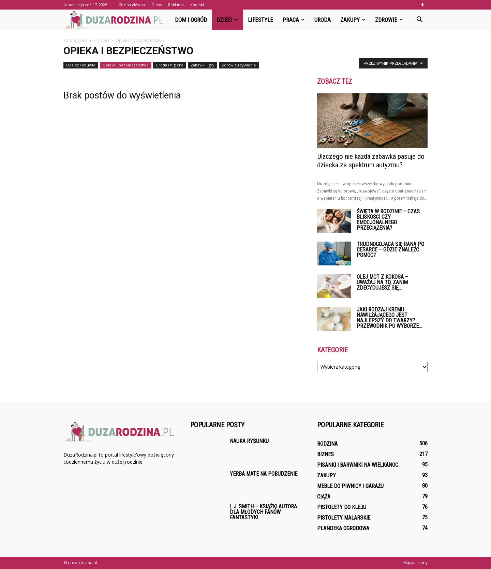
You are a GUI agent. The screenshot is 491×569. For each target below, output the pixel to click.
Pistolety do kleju (341, 507)
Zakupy (352, 19)
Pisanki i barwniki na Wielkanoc (357, 465)
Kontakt (197, 4)
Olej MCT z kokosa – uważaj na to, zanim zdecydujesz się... (382, 282)
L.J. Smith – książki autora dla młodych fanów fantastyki (263, 512)
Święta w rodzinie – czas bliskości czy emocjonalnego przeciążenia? (388, 219)
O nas (156, 4)
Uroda (322, 19)
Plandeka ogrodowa (343, 528)
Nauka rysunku (249, 441)
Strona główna (132, 4)
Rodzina (327, 444)
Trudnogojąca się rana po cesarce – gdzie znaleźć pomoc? (390, 249)
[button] (419, 20)
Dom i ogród (191, 19)
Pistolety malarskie (343, 517)
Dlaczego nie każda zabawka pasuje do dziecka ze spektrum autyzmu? (371, 160)
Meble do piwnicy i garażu (350, 486)
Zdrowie (389, 19)
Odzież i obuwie (80, 64)
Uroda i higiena (169, 64)
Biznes (325, 454)
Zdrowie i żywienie (239, 64)
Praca (293, 19)
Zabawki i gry (202, 64)
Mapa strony (415, 563)
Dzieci (227, 19)
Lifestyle (260, 19)
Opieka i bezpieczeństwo (126, 64)
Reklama (176, 4)
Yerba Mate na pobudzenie (263, 474)
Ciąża (323, 496)
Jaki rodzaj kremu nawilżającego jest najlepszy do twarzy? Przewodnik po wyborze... (389, 317)
